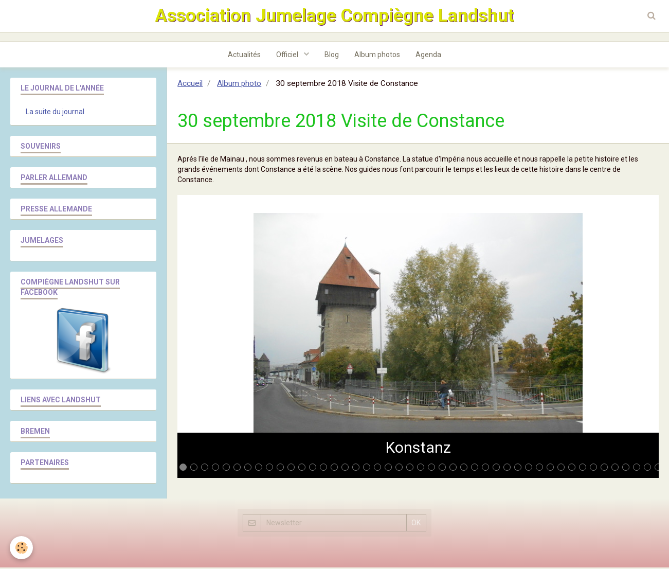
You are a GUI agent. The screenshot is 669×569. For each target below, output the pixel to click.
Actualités (244, 56)
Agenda (428, 56)
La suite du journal (55, 113)
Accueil (190, 85)
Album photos (377, 56)
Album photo (239, 85)
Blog (331, 56)
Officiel (288, 56)
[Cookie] (21, 547)
